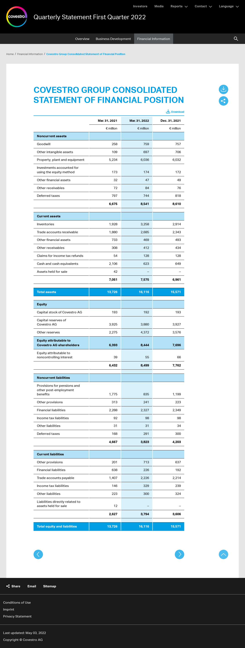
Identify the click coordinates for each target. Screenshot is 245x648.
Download (177, 111)
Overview (82, 39)
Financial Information (153, 39)
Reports (177, 6)
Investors (140, 6)
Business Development (113, 39)
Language (226, 6)
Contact (201, 6)
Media (158, 6)
